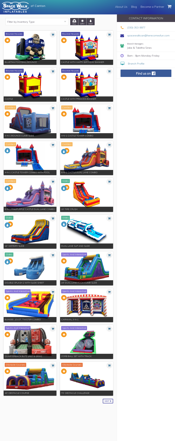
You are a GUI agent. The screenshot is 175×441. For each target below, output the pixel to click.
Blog (134, 6)
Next (108, 401)
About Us (121, 6)
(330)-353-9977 (136, 27)
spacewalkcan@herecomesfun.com (148, 35)
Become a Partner (152, 6)
